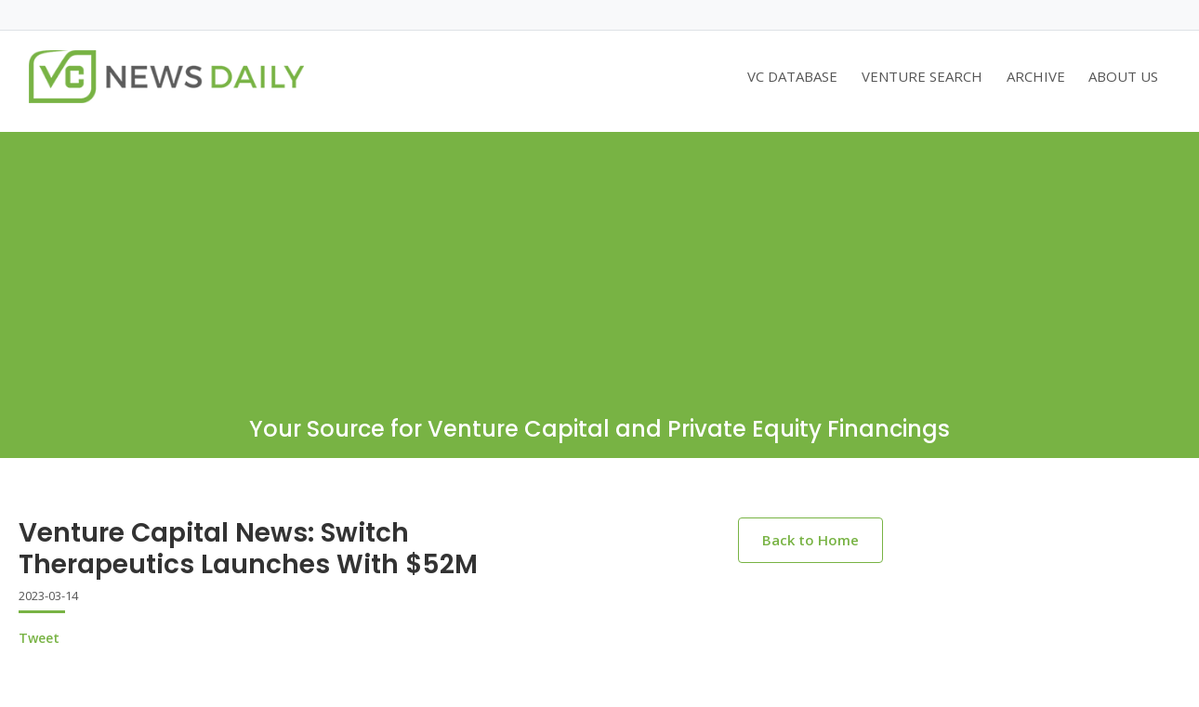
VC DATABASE (792, 76)
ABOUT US (1123, 76)
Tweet (39, 638)
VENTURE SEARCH (922, 76)
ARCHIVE (1036, 76)
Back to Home (810, 539)
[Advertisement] (599, 262)
